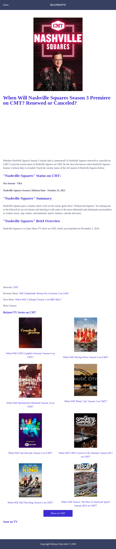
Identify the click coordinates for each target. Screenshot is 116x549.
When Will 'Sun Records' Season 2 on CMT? (30, 453)
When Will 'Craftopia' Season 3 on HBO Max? (38, 299)
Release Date (57, 544)
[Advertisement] (58, 131)
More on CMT (58, 513)
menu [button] (6, 5)
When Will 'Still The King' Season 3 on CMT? (30, 502)
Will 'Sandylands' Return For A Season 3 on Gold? (44, 293)
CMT (15, 287)
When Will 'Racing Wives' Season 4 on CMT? (85, 357)
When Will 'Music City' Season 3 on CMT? (85, 401)
